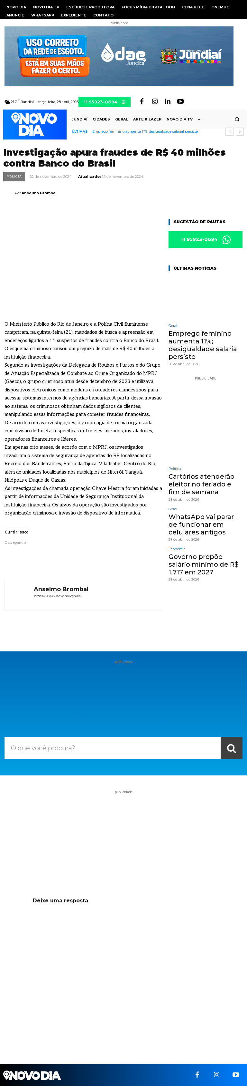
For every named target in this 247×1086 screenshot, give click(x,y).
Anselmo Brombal (39, 193)
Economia (177, 537)
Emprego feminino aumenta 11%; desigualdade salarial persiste (145, 131)
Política (175, 464)
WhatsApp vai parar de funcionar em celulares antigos (201, 514)
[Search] (231, 748)
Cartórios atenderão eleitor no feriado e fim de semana (205, 478)
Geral (173, 326)
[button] (237, 119)
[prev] (229, 132)
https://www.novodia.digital (57, 596)
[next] (240, 132)
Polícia (14, 176)
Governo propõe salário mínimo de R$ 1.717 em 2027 (202, 551)
